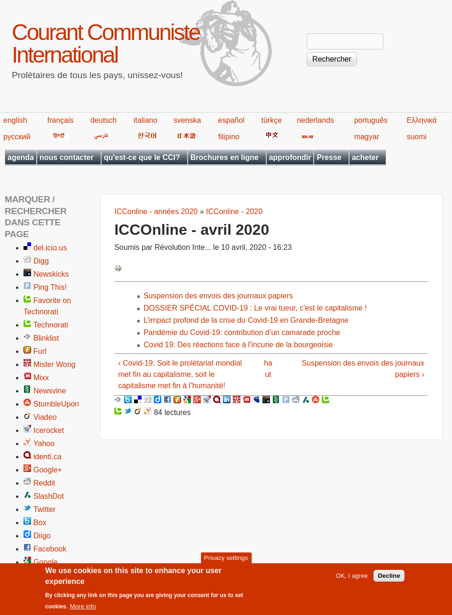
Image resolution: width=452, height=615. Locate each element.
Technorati (50, 325)
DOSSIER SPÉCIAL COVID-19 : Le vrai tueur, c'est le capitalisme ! (255, 308)
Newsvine (49, 391)
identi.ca (47, 457)
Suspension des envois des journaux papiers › (362, 368)
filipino (228, 137)
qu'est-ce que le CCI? (142, 157)
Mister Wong (54, 364)
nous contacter (67, 157)
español (231, 120)
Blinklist (46, 338)
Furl (40, 351)
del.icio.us (50, 248)
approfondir (290, 157)
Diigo (41, 536)
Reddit (44, 483)
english (15, 120)
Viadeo (45, 417)
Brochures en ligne (224, 157)
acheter (365, 157)
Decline (389, 579)
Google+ (47, 470)
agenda (21, 157)
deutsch (103, 120)
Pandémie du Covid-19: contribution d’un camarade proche (241, 332)
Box (40, 523)
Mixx (41, 378)
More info (83, 610)
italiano (146, 120)
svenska (187, 120)
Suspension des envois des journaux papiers (218, 296)
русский (16, 137)
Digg (41, 261)
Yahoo (44, 443)
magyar (366, 137)
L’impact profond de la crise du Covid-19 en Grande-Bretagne (246, 320)
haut (268, 368)
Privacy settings (226, 562)
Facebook (49, 549)
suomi (416, 137)
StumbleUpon (56, 404)
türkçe (272, 120)
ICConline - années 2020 (156, 212)
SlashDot (48, 496)
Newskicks (51, 274)
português (371, 120)
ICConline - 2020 (234, 212)
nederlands (315, 120)
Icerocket (48, 430)
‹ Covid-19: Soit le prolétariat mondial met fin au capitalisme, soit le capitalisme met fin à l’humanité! (180, 374)
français (61, 120)
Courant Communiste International (106, 43)
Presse (329, 157)
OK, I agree (352, 579)
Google (45, 562)
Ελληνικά (421, 120)
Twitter (44, 509)
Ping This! (50, 287)
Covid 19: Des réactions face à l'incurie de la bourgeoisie (238, 345)
